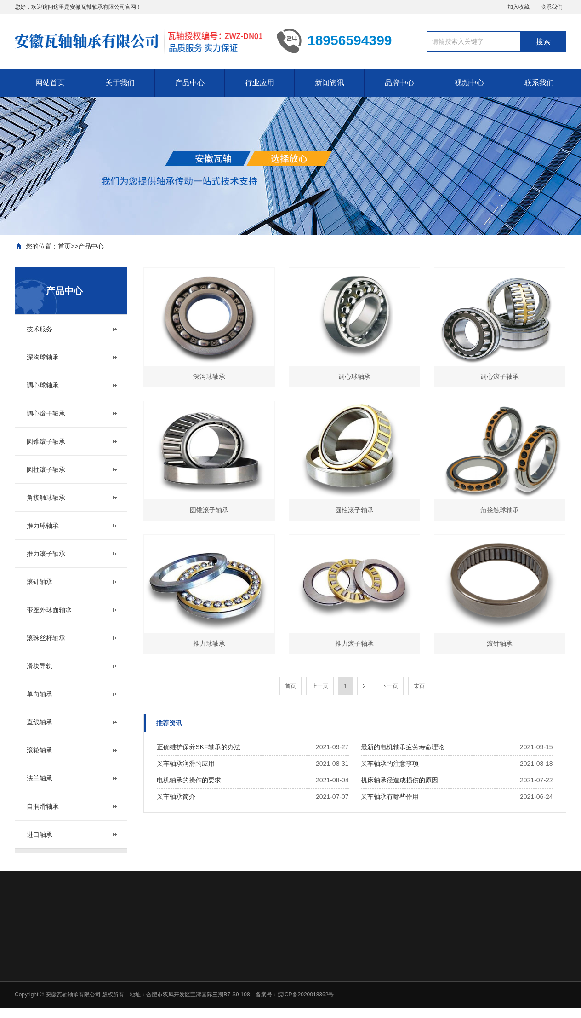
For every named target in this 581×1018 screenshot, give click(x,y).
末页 (419, 686)
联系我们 (552, 7)
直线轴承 (39, 722)
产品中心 (190, 83)
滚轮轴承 (39, 750)
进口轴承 (39, 834)
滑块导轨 (39, 666)
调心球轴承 (43, 385)
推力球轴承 (43, 525)
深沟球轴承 (43, 357)
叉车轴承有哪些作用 (390, 796)
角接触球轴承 (46, 497)
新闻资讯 (329, 83)
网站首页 (50, 83)
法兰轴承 (39, 778)
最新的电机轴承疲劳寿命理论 (402, 747)
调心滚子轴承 (46, 413)
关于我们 (120, 83)
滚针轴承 (39, 581)
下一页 (390, 686)
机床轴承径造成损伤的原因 (399, 780)
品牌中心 (399, 83)
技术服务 (39, 329)
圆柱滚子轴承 (46, 469)
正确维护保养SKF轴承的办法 (198, 747)
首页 (64, 246)
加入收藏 (518, 7)
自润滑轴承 (43, 806)
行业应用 (259, 83)
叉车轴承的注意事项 (390, 763)
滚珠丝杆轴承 (46, 638)
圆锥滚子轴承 (46, 441)
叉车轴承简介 (176, 796)
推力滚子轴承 (46, 553)
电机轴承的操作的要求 (189, 780)
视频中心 (469, 83)
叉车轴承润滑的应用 (186, 763)
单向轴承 (39, 694)
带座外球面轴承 (49, 609)
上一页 (320, 686)
